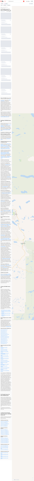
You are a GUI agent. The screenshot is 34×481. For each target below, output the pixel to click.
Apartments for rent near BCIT (4, 350)
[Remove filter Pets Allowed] (10, 5)
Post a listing (27, 1)
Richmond (2, 144)
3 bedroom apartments (7, 153)
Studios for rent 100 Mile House (4, 429)
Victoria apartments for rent (4, 343)
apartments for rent (7, 164)
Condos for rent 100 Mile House (4, 422)
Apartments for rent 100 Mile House (5, 421)
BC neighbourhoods (8, 326)
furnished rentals (3, 156)
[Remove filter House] (2, 5)
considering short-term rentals (6, 258)
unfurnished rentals (8, 156)
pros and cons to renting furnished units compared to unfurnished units (6, 239)
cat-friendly (5, 226)
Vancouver (8, 143)
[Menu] (31, 1)
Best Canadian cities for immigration (5, 310)
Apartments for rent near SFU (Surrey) (5, 361)
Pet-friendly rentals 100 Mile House (4, 440)
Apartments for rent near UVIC (4, 360)
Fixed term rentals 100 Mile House (4, 449)
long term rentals (3, 157)
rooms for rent (5, 267)
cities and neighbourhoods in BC (5, 116)
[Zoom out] (32, 478)
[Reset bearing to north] (32, 479)
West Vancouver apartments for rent (5, 337)
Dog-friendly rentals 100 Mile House (5, 441)
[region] (23, 243)
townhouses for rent (5, 186)
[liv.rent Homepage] (2, 1)
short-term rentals (3, 246)
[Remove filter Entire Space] (6, 5)
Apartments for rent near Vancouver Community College (5, 353)
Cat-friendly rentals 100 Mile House (4, 442)
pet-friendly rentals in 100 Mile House (5, 224)
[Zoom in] (32, 477)
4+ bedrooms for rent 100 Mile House (5, 434)
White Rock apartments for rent (4, 342)
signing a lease (2, 126)
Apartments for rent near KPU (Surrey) (5, 367)
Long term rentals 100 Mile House (4, 445)
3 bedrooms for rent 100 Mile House (5, 433)
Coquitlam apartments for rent (4, 335)
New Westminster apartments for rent (5, 336)
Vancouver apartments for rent (4, 329)
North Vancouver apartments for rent (5, 334)
